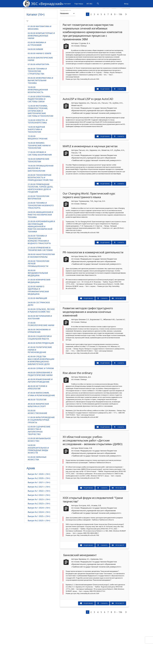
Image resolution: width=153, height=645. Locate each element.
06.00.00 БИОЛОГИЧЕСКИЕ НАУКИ (40, 84)
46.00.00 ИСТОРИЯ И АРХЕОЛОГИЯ (37, 414)
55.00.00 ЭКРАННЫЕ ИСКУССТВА (37, 485)
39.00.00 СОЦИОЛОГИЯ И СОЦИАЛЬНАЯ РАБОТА (40, 364)
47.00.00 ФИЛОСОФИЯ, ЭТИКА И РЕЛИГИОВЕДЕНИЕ (41, 421)
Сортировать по (65, 35)
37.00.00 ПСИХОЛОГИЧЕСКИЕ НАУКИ (41, 350)
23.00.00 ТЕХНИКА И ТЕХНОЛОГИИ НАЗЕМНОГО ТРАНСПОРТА (41, 231)
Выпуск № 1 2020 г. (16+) (39, 501)
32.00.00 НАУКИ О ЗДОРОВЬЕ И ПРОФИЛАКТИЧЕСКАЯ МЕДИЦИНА (38, 316)
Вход (126, 3)
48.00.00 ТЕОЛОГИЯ (37, 426)
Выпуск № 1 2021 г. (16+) (39, 509)
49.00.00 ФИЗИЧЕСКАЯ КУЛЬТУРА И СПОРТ (38, 432)
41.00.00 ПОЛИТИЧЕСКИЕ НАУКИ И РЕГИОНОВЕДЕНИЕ (40, 376)
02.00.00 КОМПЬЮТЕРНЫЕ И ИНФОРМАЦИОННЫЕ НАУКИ (41, 61)
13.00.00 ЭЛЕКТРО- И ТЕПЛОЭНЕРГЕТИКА (37, 147)
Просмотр (118, 323)
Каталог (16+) (35, 39)
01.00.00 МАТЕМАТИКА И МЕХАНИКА (39, 52)
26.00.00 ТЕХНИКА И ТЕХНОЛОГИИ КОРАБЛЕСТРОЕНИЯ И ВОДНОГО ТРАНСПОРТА (39, 266)
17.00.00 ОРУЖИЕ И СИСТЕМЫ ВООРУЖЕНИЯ (40, 179)
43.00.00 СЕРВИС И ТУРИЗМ (41, 395)
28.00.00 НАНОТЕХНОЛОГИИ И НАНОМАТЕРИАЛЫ (41, 281)
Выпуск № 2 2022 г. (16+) (39, 522)
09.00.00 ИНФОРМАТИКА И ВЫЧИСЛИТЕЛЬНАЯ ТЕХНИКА (40, 106)
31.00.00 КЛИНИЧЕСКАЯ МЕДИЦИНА (39, 307)
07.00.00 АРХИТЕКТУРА (38, 89)
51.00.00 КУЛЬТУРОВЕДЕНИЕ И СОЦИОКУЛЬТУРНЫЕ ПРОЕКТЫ (41, 447)
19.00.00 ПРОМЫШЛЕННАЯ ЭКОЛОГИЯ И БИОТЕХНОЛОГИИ (40, 194)
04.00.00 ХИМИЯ (35, 74)
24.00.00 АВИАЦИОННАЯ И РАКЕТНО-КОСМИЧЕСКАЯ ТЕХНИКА (40, 240)
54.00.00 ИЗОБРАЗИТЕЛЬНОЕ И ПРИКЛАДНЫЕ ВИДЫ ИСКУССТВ (38, 476)
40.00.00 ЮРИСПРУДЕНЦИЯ (41, 369)
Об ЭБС (89, 3)
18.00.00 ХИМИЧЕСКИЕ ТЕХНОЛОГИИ (38, 186)
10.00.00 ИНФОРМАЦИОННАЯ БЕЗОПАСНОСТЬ (38, 115)
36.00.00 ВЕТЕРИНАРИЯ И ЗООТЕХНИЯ (40, 343)
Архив (31, 495)
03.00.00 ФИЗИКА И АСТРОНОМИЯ (37, 69)
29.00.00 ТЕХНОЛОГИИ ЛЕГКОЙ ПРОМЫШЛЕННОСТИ (38, 290)
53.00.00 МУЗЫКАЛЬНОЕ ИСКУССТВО (39, 466)
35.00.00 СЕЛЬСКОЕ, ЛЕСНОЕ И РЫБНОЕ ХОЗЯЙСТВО (41, 337)
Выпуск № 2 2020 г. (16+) (39, 505)
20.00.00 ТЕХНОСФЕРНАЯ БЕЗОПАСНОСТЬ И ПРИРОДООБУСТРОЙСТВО (40, 203)
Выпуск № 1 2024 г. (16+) (39, 535)
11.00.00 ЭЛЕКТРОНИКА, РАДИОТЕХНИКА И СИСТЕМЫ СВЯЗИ (39, 124)
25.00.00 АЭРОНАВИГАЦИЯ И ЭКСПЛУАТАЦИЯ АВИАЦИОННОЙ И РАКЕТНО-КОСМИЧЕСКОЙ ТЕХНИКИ (41, 252)
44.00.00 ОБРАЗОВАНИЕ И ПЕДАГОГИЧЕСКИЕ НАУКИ (40, 400)
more (119, 3)
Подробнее (103, 114)
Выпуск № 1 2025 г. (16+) (39, 543)
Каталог (67, 3)
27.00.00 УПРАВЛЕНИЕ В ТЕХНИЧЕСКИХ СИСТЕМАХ (40, 275)
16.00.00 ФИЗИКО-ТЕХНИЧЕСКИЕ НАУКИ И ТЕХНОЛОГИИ (39, 171)
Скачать (119, 114)
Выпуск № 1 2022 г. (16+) (39, 518)
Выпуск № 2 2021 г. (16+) (39, 514)
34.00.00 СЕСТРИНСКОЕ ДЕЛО (39, 330)
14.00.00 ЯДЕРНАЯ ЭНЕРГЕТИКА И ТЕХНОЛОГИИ (36, 155)
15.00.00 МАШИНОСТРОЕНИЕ (38, 163)
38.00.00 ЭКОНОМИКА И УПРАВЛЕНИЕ (39, 357)
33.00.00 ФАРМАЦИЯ (37, 324)
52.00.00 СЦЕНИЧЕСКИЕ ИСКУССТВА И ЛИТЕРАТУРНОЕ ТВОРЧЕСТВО (39, 457)
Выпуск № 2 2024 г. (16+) (39, 539)
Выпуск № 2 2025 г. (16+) (39, 548)
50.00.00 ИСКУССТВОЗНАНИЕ (37, 438)
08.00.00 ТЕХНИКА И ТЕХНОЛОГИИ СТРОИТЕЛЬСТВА (37, 96)
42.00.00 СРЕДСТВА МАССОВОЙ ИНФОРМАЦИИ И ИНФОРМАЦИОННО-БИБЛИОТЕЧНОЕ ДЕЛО (41, 387)
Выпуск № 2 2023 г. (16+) (39, 531)
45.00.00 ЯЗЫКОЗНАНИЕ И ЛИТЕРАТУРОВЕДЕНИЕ (40, 407)
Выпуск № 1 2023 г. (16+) (39, 526)
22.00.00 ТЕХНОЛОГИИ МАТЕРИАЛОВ (38, 223)
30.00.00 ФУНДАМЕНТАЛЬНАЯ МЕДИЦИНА (38, 299)
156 (120, 39)
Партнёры (78, 3)
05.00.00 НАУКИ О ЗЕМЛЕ (39, 78)
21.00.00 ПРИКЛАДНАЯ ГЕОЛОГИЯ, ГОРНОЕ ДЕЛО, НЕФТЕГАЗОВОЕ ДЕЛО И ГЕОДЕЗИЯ (40, 214)
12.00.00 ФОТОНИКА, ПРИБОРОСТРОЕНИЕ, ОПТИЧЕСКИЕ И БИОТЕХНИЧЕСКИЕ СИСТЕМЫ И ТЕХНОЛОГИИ (40, 136)
